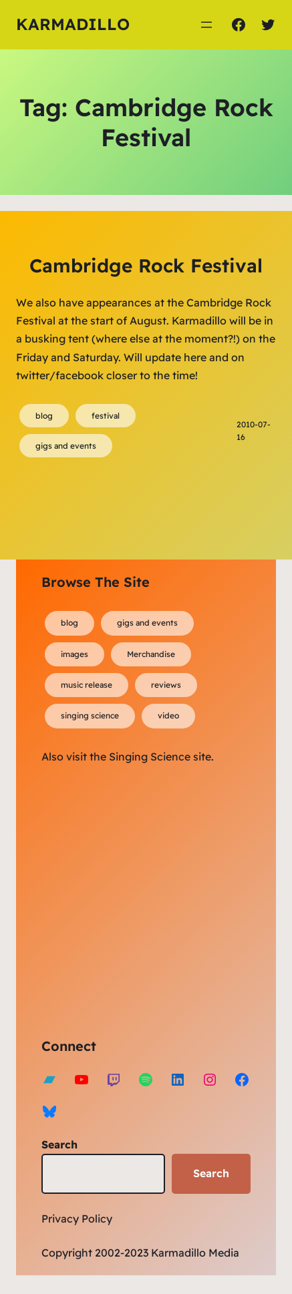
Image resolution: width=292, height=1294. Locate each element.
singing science (90, 715)
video (168, 715)
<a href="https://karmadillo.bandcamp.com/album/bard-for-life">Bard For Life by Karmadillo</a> (158, 899)
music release (86, 685)
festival (106, 416)
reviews (166, 685)
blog (44, 416)
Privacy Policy (76, 1218)
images (74, 654)
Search (59, 1144)
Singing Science (149, 756)
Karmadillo (73, 24)
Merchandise (151, 654)
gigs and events (65, 446)
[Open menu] (206, 25)
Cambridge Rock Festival (146, 265)
